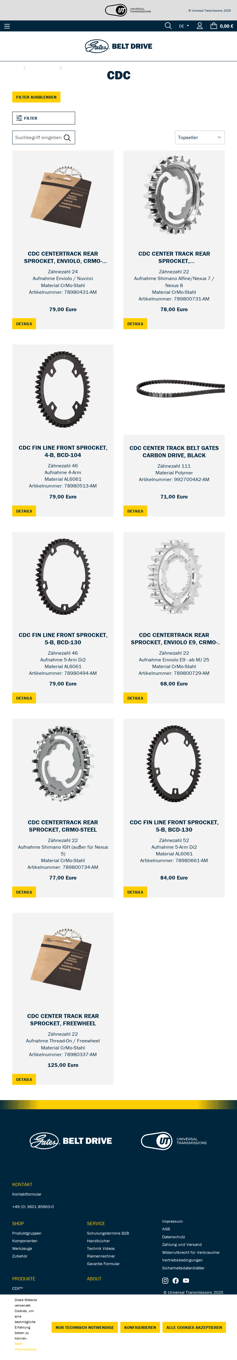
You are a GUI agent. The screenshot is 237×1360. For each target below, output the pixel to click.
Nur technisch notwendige (85, 1327)
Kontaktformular (27, 1194)
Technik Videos (101, 1248)
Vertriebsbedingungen (182, 1260)
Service (96, 1223)
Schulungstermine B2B (108, 1233)
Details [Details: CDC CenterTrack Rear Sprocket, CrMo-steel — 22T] (26, 892)
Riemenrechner (101, 1256)
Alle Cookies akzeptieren (194, 1327)
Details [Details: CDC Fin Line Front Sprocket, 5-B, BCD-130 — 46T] (26, 698)
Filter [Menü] (26, 118)
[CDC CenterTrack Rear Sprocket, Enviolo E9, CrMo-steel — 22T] (174, 638)
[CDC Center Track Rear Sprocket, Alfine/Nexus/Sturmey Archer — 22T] (174, 257)
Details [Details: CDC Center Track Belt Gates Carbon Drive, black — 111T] (137, 511)
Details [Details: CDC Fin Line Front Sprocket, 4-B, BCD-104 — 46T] (26, 511)
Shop (18, 1223)
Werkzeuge (22, 1248)
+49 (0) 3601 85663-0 (33, 1206)
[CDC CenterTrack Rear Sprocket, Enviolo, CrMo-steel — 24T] (63, 257)
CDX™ (17, 1288)
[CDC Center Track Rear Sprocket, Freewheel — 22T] (63, 1019)
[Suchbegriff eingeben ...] (39, 137)
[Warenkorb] (222, 25)
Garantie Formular (103, 1263)
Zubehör (19, 1256)
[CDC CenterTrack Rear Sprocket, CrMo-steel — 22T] (63, 826)
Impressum (172, 1221)
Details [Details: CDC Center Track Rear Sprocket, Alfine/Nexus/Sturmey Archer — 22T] (137, 323)
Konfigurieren (140, 1327)
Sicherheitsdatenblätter (183, 1268)
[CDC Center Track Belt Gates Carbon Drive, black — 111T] (174, 451)
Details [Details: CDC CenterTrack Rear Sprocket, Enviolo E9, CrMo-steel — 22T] (137, 698)
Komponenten (25, 1240)
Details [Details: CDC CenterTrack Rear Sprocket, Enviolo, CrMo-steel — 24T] (26, 323)
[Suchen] (168, 25)
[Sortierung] (200, 138)
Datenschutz (173, 1236)
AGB (166, 1229)
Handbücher (98, 1240)
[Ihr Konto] (200, 25)
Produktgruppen (27, 1233)
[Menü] (7, 25)
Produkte (23, 1278)
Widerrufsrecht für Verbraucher (191, 1252)
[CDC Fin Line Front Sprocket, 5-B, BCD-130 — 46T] (63, 638)
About (94, 1278)
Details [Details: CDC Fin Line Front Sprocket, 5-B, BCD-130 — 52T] (137, 892)
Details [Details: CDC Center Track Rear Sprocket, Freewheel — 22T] (26, 1079)
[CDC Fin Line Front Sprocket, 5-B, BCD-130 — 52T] (174, 826)
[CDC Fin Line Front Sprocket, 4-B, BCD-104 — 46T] (63, 451)
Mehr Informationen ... (26, 1349)
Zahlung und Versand (182, 1244)
